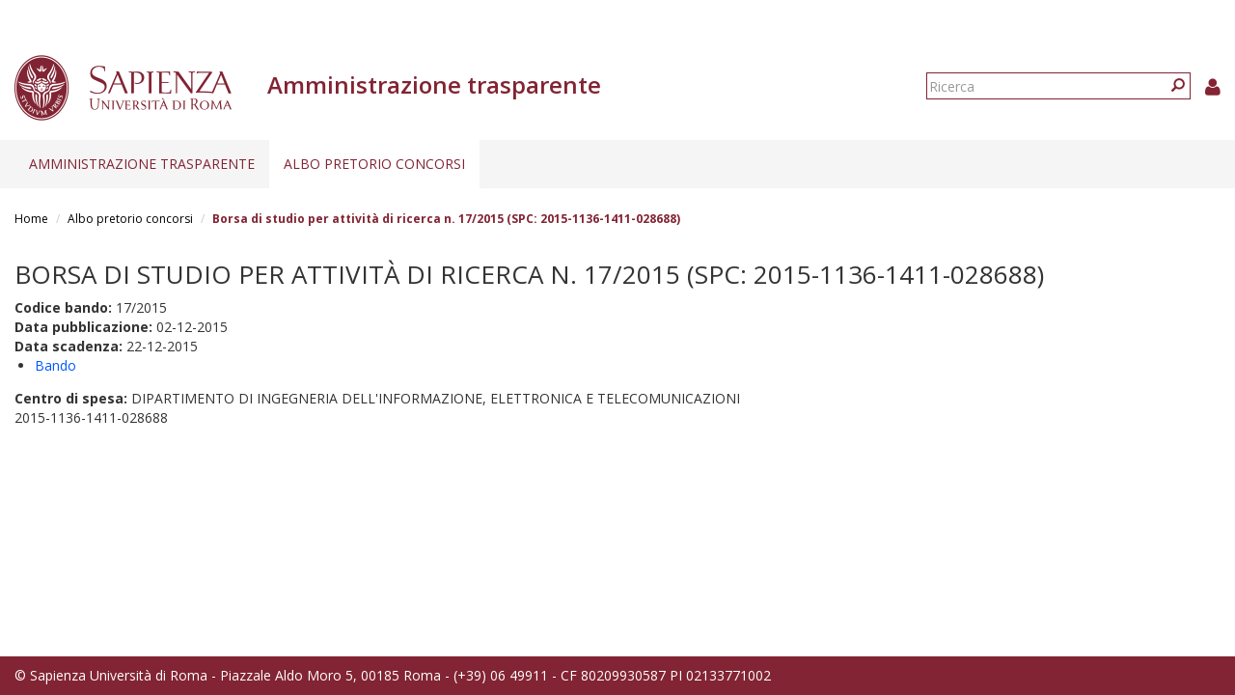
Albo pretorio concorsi (374, 163)
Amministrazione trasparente (142, 163)
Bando (55, 365)
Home (31, 218)
